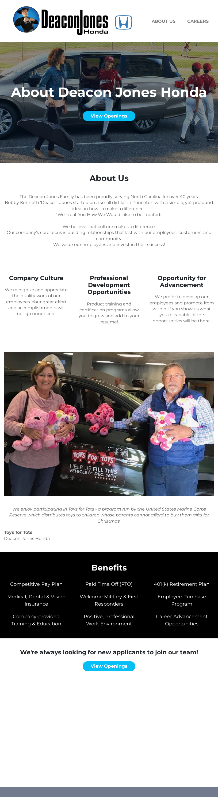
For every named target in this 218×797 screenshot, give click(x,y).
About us (163, 21)
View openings (109, 116)
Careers (198, 21)
